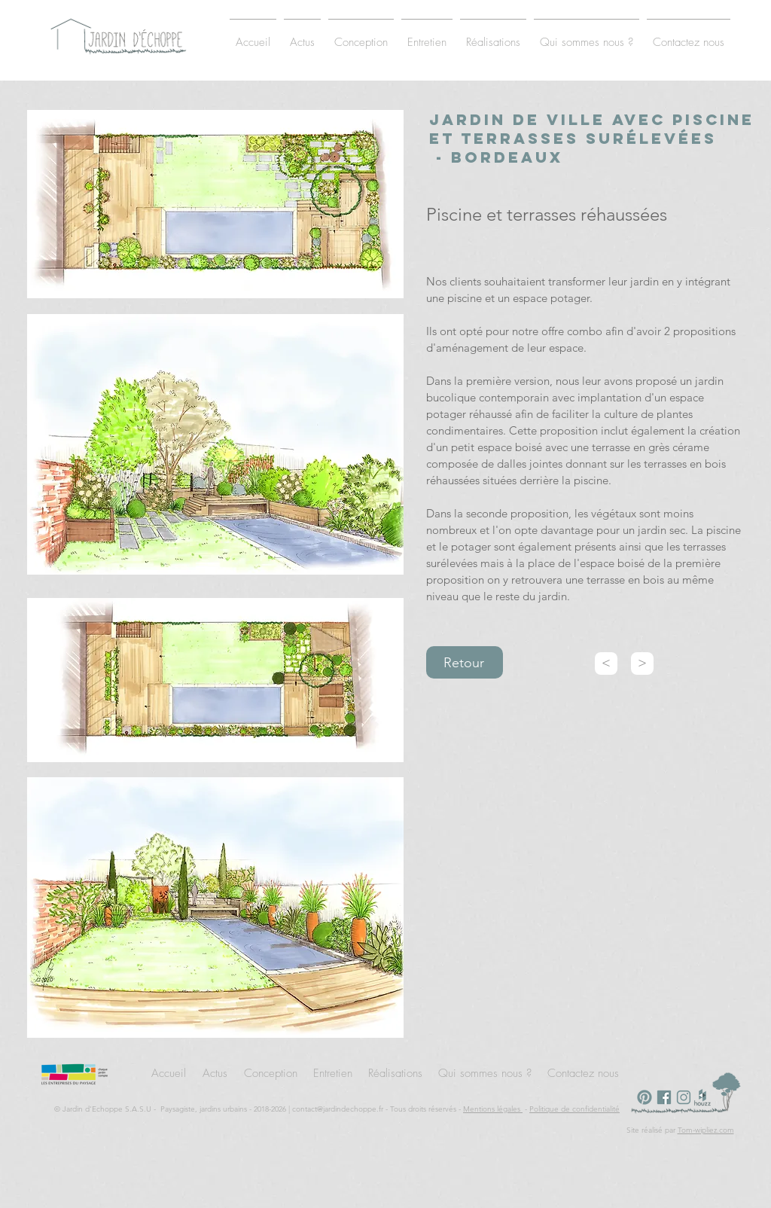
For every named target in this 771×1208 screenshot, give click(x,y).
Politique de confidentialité (574, 1109)
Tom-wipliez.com (706, 1130)
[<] (606, 663)
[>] (642, 663)
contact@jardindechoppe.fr (337, 1109)
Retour (463, 662)
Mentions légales (493, 1109)
